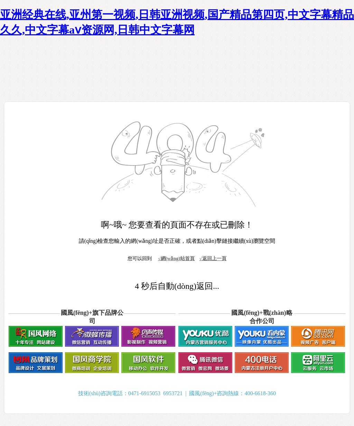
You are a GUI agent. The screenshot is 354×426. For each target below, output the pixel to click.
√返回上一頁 (212, 258)
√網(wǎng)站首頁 (176, 258)
